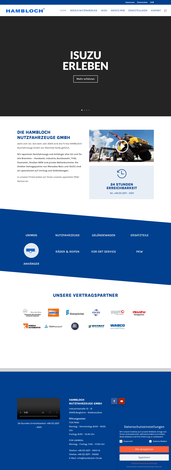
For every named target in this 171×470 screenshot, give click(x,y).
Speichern (144, 457)
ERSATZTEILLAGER (137, 10)
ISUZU (104, 10)
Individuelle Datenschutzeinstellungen (144, 463)
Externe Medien (158, 441)
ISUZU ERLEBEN (86, 60)
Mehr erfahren (85, 79)
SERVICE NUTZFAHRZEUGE (83, 10)
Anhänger (31, 263)
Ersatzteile (140, 235)
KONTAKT (156, 10)
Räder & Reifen (67, 251)
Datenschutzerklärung (145, 467)
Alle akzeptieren (144, 449)
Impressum (130, 2)
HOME (63, 10)
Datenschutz (142, 2)
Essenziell (126, 441)
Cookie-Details (132, 467)
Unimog (31, 235)
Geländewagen (103, 235)
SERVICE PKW (118, 10)
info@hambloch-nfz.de (89, 458)
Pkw (139, 251)
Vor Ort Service (103, 251)
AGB (152, 2)
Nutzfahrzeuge (67, 235)
